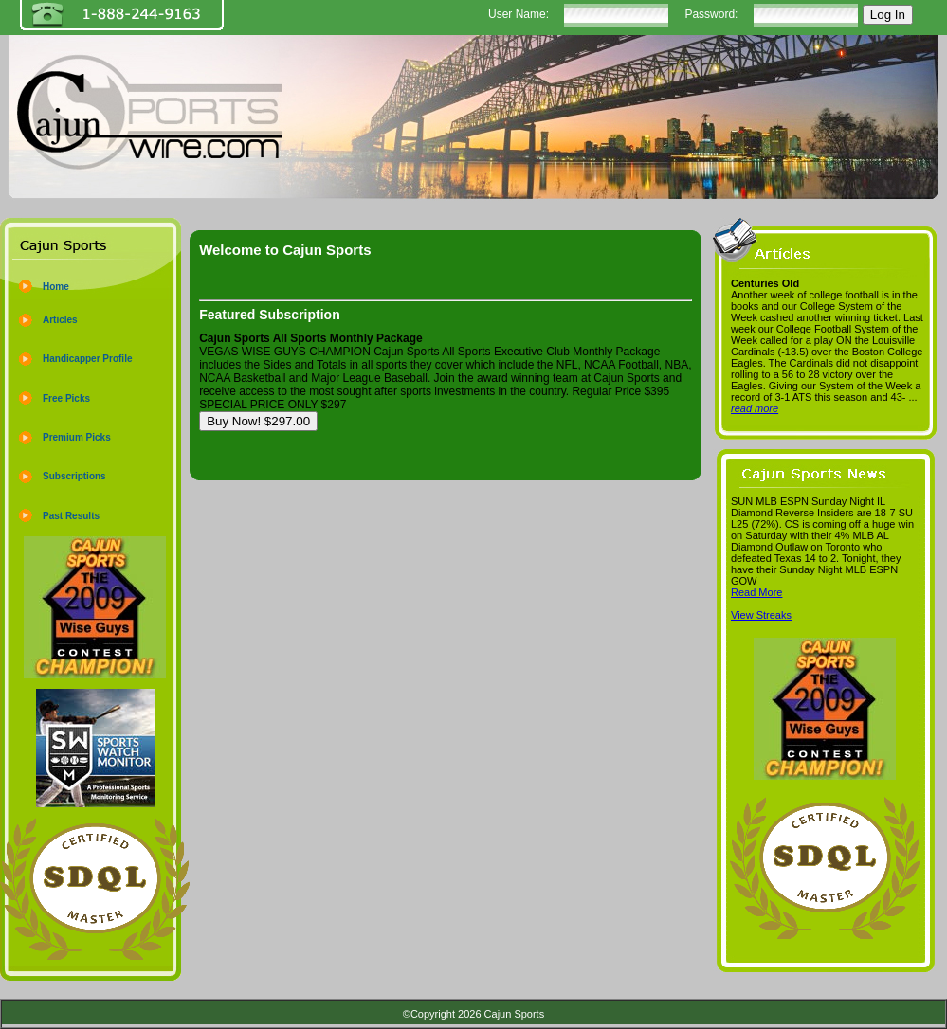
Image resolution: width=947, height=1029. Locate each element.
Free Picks (66, 398)
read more (754, 408)
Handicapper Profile (87, 358)
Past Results (71, 516)
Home (56, 286)
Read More (756, 592)
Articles (60, 320)
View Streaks (761, 615)
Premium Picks (77, 437)
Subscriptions (74, 476)
